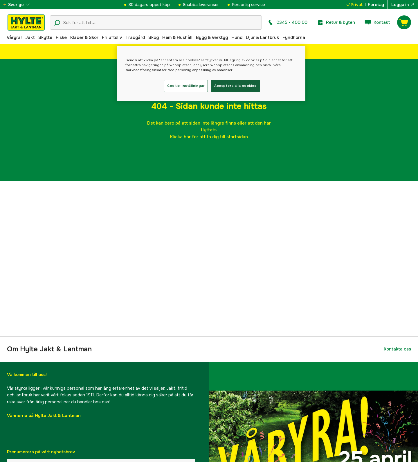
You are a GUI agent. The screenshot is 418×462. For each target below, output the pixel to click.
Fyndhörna (293, 37)
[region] (211, 73)
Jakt (30, 37)
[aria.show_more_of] (21, 4)
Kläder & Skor (84, 37)
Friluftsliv (112, 37)
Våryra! (14, 37)
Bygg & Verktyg (212, 37)
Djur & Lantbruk (262, 37)
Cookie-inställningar (185, 86)
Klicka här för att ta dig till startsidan (209, 137)
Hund (236, 37)
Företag (376, 4)
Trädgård (135, 37)
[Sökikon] (57, 23)
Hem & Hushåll (177, 37)
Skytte (45, 37)
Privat (355, 4)
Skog (153, 37)
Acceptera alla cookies (235, 86)
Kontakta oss (397, 349)
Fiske (61, 37)
